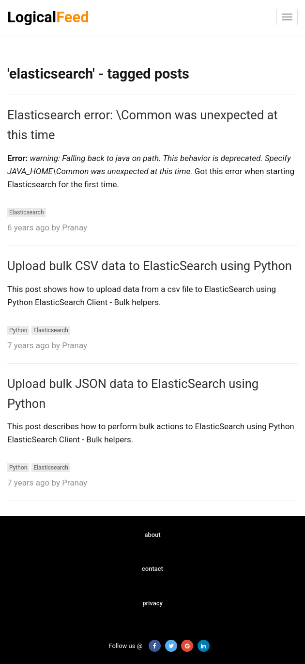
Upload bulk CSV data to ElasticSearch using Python (149, 266)
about (152, 534)
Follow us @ (119, 645)
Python (18, 330)
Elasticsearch (26, 212)
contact (152, 568)
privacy (152, 603)
